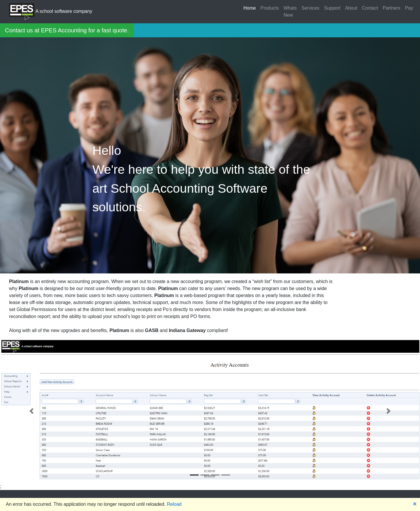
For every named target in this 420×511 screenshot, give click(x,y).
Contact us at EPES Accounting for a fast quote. (67, 30)
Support (332, 8)
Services (310, 8)
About (351, 8)
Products (269, 8)
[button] (31, 411)
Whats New (290, 11)
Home (249, 8)
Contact (370, 8)
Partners (391, 8)
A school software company (50, 11)
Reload (174, 504)
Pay (409, 8)
